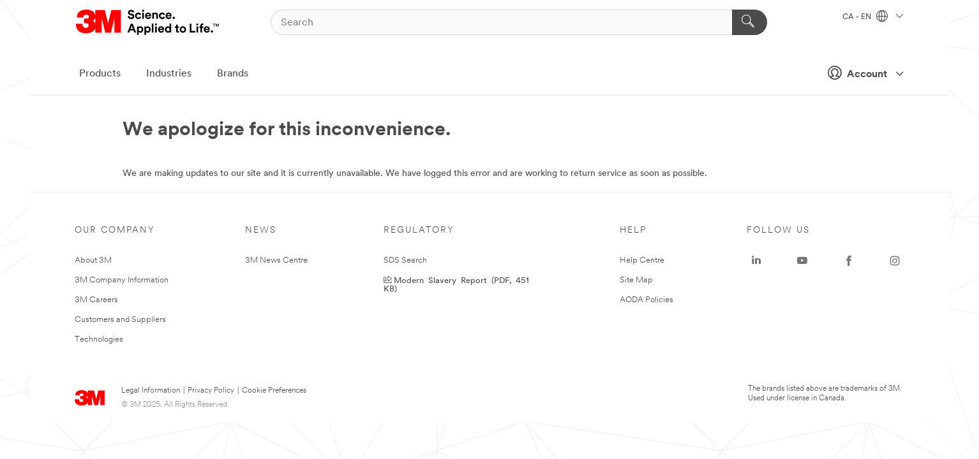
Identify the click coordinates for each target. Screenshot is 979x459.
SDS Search (405, 260)
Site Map (636, 280)
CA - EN (872, 17)
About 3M (93, 260)
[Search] (519, 22)
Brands (232, 74)
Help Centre (642, 260)
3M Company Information (121, 280)
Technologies (99, 339)
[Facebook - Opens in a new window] (848, 260)
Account (862, 73)
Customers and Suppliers (120, 320)
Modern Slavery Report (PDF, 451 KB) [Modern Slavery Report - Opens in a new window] (456, 283)
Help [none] (633, 230)
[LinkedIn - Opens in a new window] (756, 260)
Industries (168, 74)
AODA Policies (646, 300)
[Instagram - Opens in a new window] (894, 260)
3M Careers (96, 300)
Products (100, 74)
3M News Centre (276, 260)
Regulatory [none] (419, 230)
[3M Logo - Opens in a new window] (148, 22)
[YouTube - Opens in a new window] (802, 260)
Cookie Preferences (274, 391)
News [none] (260, 230)
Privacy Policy (211, 391)
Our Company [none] (115, 230)
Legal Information (150, 391)
